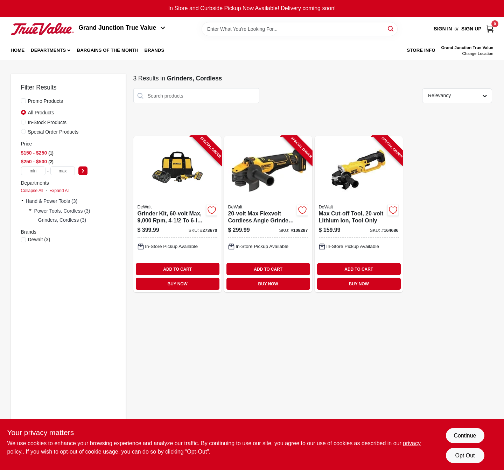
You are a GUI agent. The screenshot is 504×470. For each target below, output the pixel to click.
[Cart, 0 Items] (489, 29)
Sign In (443, 28)
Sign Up (471, 28)
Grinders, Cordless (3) (62, 220)
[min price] (33, 170)
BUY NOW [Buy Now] (178, 284)
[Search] (391, 28)
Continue (465, 436)
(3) (39, 239)
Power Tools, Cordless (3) (62, 211)
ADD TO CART (177, 269)
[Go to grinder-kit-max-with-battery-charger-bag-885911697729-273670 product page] (177, 214)
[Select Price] (83, 170)
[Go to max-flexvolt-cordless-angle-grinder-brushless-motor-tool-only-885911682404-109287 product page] (268, 214)
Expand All (59, 190)
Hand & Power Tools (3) (52, 201)
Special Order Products (53, 132)
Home (18, 50)
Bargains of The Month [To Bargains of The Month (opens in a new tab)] (108, 50)
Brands (154, 50)
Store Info (421, 50)
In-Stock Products (47, 122)
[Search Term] (300, 29)
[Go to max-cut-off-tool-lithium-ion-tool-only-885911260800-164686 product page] (359, 214)
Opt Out (465, 455)
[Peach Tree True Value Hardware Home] (42, 29)
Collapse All (32, 190)
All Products (41, 112)
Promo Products (45, 101)
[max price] (62, 170)
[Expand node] (22, 201)
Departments (48, 50)
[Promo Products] (23, 100)
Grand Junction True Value (122, 27)
